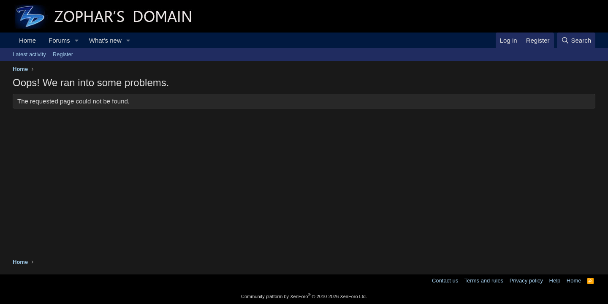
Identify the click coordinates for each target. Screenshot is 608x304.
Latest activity (29, 54)
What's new (105, 40)
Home (27, 40)
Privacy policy (526, 280)
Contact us (445, 280)
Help (555, 280)
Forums (59, 40)
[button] (77, 40)
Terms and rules (483, 280)
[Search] (576, 40)
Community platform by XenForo (304, 296)
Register (63, 54)
